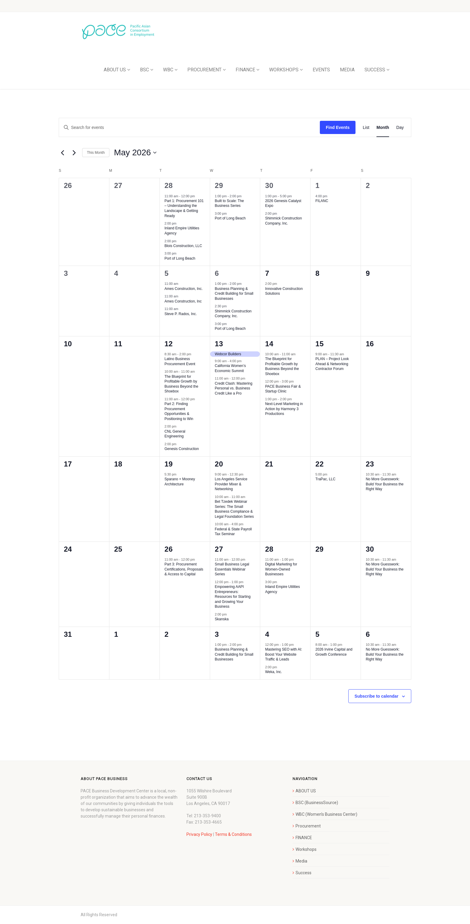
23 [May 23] (370, 464)
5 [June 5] (317, 634)
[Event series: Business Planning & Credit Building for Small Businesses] (244, 283)
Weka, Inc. (273, 672)
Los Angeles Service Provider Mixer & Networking (231, 484)
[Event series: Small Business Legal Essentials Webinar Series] (248, 559)
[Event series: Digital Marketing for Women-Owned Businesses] (297, 559)
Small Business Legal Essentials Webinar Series (232, 569)
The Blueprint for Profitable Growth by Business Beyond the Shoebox (282, 366)
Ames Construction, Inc (183, 301)
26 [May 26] (169, 549)
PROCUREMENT (204, 70)
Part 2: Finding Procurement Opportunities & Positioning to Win (179, 411)
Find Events (338, 127)
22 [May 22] (319, 464)
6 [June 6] (368, 634)
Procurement (308, 826)
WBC (168, 70)
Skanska (222, 619)
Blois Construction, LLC (183, 246)
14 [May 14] (269, 344)
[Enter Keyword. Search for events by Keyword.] (189, 127)
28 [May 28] (269, 549)
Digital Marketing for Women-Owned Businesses (281, 569)
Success (303, 872)
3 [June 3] (217, 634)
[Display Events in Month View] (382, 127)
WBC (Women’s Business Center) (326, 814)
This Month (96, 153)
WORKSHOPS (284, 70)
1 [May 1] (317, 185)
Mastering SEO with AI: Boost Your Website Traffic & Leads (283, 654)
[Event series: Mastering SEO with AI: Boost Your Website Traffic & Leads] (297, 644)
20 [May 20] (219, 464)
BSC (144, 70)
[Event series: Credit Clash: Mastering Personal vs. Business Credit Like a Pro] (248, 378)
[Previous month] (62, 152)
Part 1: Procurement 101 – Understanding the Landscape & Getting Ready (184, 208)
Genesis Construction (182, 449)
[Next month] (74, 152)
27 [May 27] (219, 549)
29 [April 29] (219, 185)
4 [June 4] (267, 634)
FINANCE (245, 70)
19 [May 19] (169, 464)
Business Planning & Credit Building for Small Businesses (234, 294)
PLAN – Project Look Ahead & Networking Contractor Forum (332, 364)
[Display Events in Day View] (400, 127)
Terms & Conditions (233, 834)
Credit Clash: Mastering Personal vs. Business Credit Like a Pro (233, 388)
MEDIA (347, 70)
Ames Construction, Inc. (184, 289)
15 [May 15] (319, 344)
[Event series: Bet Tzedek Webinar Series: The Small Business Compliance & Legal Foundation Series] (248, 497)
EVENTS (321, 70)
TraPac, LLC (325, 479)
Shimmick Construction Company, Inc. (283, 220)
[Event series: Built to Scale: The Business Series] (244, 196)
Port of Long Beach (180, 258)
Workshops (306, 849)
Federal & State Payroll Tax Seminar (233, 531)
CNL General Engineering (175, 434)
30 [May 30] (370, 549)
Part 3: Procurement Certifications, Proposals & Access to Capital (184, 569)
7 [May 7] (267, 273)
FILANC (321, 201)
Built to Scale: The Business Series (229, 203)
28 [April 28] (169, 185)
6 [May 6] (217, 273)
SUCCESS (374, 70)
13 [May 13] (219, 344)
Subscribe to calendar (376, 696)
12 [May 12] (169, 344)
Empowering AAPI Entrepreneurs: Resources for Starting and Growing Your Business (233, 597)
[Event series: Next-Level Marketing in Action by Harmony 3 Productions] (295, 399)
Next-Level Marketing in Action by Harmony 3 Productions (284, 409)
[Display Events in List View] (366, 127)
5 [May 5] (167, 273)
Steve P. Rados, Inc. (181, 314)
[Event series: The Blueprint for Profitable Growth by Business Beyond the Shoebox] (198, 371)
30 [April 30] (269, 185)
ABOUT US (115, 70)
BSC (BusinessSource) (317, 802)
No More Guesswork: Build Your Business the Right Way (384, 484)
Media (301, 861)
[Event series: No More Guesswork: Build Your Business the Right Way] (399, 474)
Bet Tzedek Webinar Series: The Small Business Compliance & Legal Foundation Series (234, 509)
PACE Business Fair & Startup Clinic (283, 389)
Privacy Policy (199, 834)
